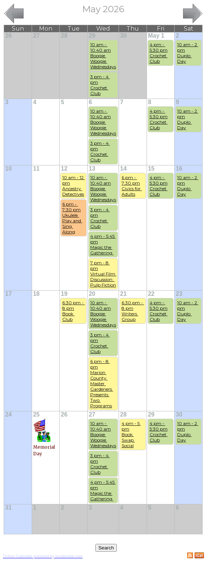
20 (92, 294)
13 (92, 168)
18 (36, 294)
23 (179, 294)
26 (8, 35)
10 (8, 168)
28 (64, 35)
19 (64, 294)
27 (36, 35)
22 (151, 294)
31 (8, 507)
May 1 (156, 35)
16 (179, 168)
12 (64, 168)
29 (92, 35)
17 (8, 294)
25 (36, 414)
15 (151, 168)
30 (123, 35)
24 (8, 414)
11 (36, 168)
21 (123, 294)
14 (123, 168)
